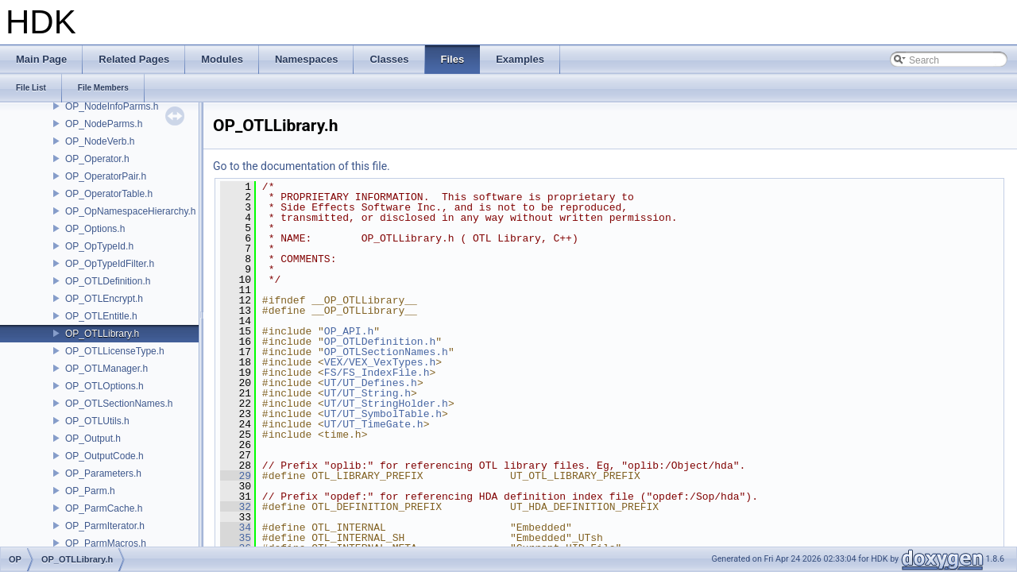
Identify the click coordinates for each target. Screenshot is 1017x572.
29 (235, 476)
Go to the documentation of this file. (301, 166)
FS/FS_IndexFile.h (377, 372)
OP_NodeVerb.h (99, 141)
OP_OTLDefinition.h (107, 281)
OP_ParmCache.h (103, 508)
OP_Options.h (95, 228)
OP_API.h (348, 331)
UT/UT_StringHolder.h (386, 403)
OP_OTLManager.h (106, 368)
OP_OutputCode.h (104, 456)
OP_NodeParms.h (103, 123)
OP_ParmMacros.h (105, 543)
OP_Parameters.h (103, 473)
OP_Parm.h (90, 491)
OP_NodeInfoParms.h (111, 106)
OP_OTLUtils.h (97, 421)
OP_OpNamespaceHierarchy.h (130, 211)
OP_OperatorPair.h (105, 176)
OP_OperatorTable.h (109, 193)
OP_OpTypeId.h (99, 246)
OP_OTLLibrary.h (102, 333)
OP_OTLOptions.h (104, 386)
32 (235, 507)
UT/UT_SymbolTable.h (383, 414)
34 (235, 527)
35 (235, 538)
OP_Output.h (93, 438)
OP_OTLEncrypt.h (104, 298)
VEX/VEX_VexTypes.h (379, 362)
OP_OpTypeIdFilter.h (109, 263)
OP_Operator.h (97, 158)
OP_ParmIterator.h (105, 525)
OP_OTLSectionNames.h (118, 403)
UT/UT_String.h (367, 393)
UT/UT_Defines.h (370, 383)
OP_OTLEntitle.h (101, 316)
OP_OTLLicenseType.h (114, 351)
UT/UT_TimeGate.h (373, 424)
